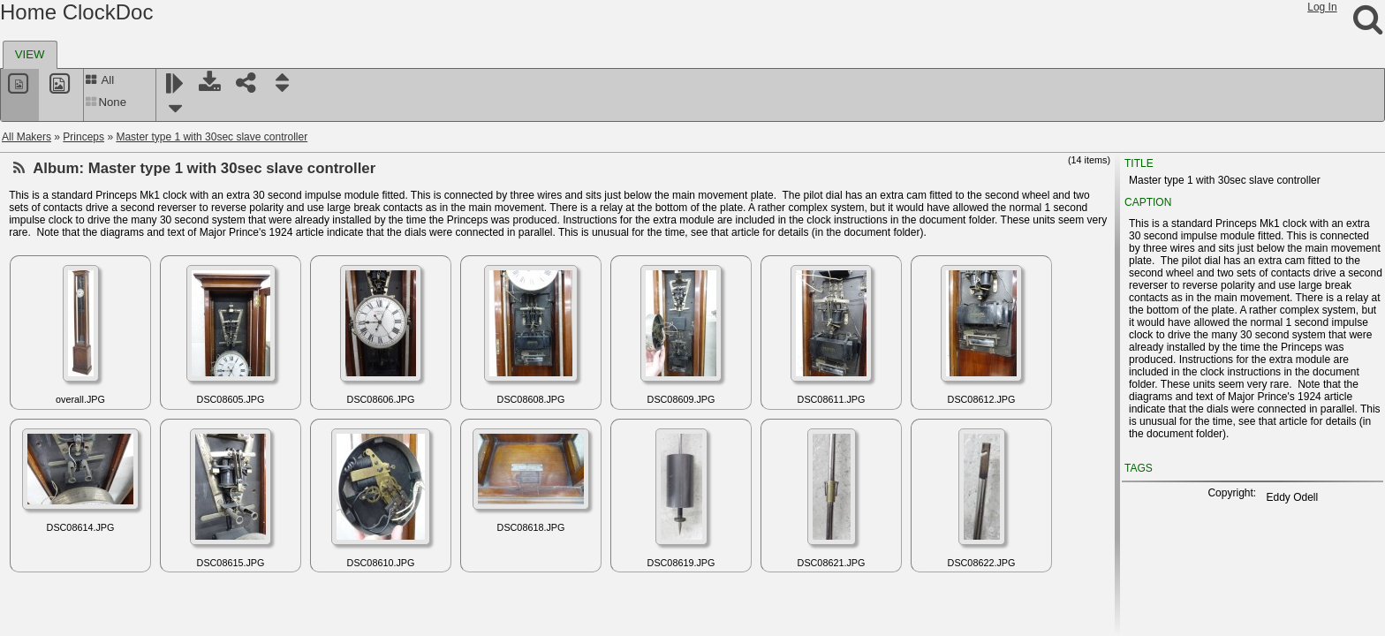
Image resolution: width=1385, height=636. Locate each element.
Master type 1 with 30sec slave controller (211, 137)
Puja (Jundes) (62, 375)
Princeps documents (88, 312)
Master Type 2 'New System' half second (135, 269)
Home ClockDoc (76, 12)
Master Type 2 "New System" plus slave (133, 227)
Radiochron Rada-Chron (86, 439)
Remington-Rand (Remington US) (108, 608)
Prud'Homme (60, 354)
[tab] (30, 55)
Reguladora (56, 566)
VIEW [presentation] (30, 54)
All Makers (26, 137)
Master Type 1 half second (102, 184)
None (105, 102)
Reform (46, 545)
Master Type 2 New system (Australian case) (145, 248)
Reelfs (44, 524)
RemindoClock (63, 587)
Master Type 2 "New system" (107, 206)
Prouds (46, 333)
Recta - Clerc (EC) (72, 502)
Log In (1321, 7)
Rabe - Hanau (62, 396)
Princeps (83, 137)
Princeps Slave (75, 290)
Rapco (44, 460)
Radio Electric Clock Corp (89, 418)
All (99, 80)
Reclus (45, 481)
